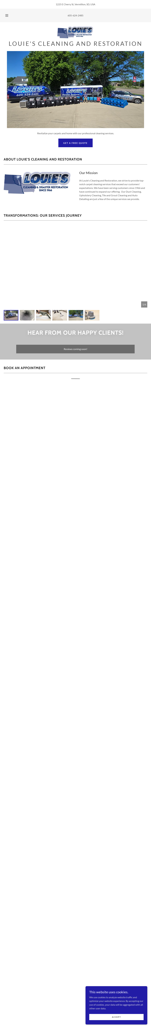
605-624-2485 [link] (75, 15)
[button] (10, 15)
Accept (116, 1017)
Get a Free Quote (75, 143)
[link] (75, 32)
